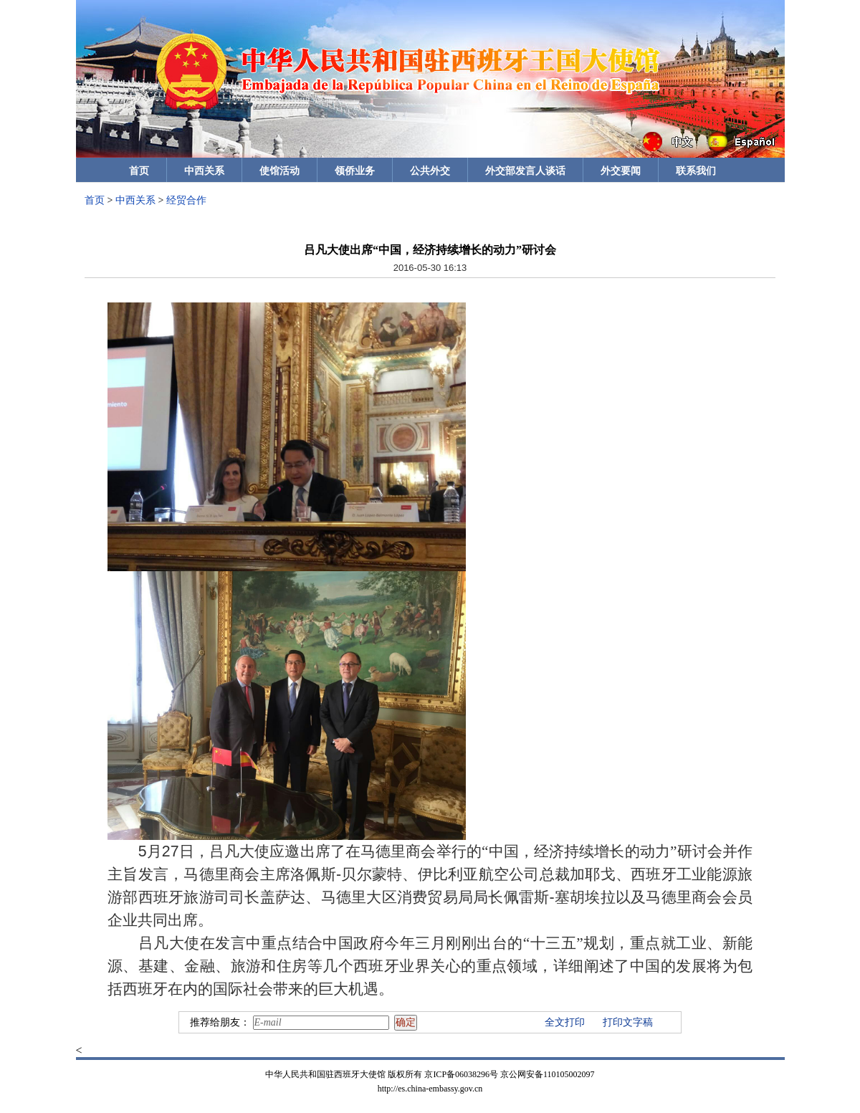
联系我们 (696, 171)
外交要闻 (621, 171)
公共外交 (430, 171)
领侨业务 (355, 171)
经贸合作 (186, 200)
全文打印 (565, 1022)
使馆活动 (279, 171)
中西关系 (204, 171)
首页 (139, 171)
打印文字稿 (628, 1022)
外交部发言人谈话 (525, 171)
